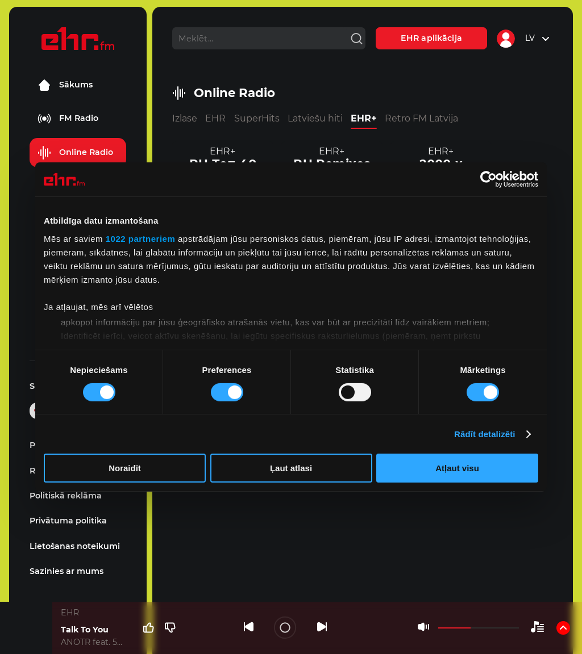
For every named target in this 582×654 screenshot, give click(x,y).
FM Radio (68, 118)
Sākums (65, 85)
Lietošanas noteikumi (75, 546)
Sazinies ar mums (66, 571)
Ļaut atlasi (291, 468)
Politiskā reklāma (66, 496)
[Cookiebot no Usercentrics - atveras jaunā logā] (488, 179)
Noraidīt (125, 468)
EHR (215, 118)
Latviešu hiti (315, 118)
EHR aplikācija (431, 38)
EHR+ (364, 118)
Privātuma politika (68, 520)
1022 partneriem (141, 238)
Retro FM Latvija (421, 118)
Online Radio (75, 153)
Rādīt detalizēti (484, 434)
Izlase (184, 118)
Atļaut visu (457, 468)
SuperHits (257, 118)
